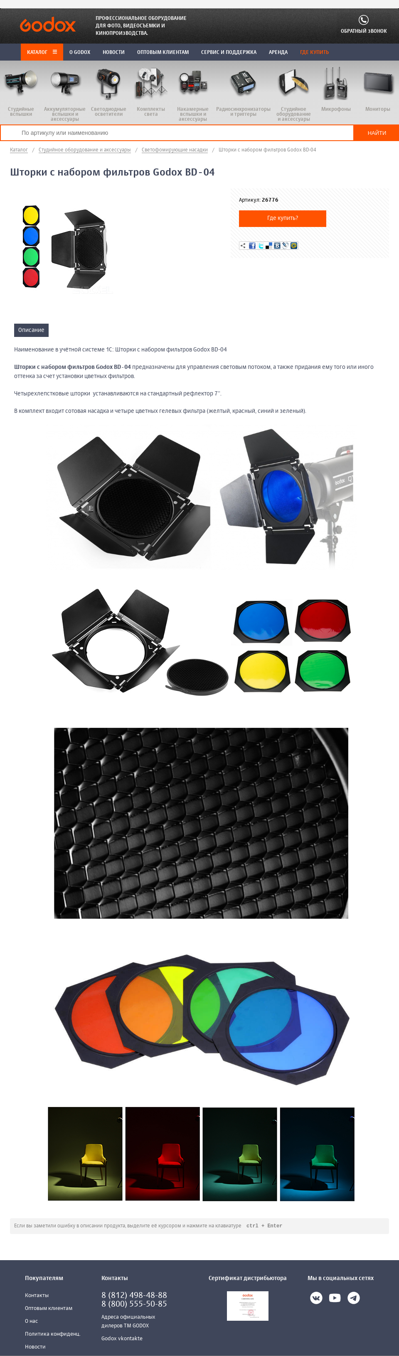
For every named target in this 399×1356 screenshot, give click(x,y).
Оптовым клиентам (48, 1309)
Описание (31, 330)
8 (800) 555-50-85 (134, 1305)
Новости (35, 1347)
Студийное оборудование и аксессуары (85, 150)
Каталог (42, 52)
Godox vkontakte (122, 1339)
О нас (31, 1321)
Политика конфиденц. (53, 1334)
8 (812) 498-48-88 (134, 1296)
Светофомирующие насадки (175, 150)
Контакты (37, 1296)
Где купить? (282, 218)
